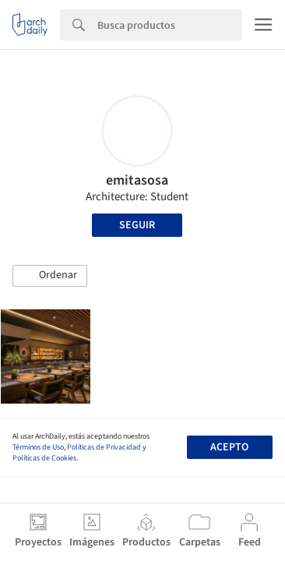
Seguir (137, 225)
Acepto (229, 447)
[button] (49, 276)
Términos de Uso (38, 447)
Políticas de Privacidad (104, 447)
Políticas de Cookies (44, 458)
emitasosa (137, 180)
